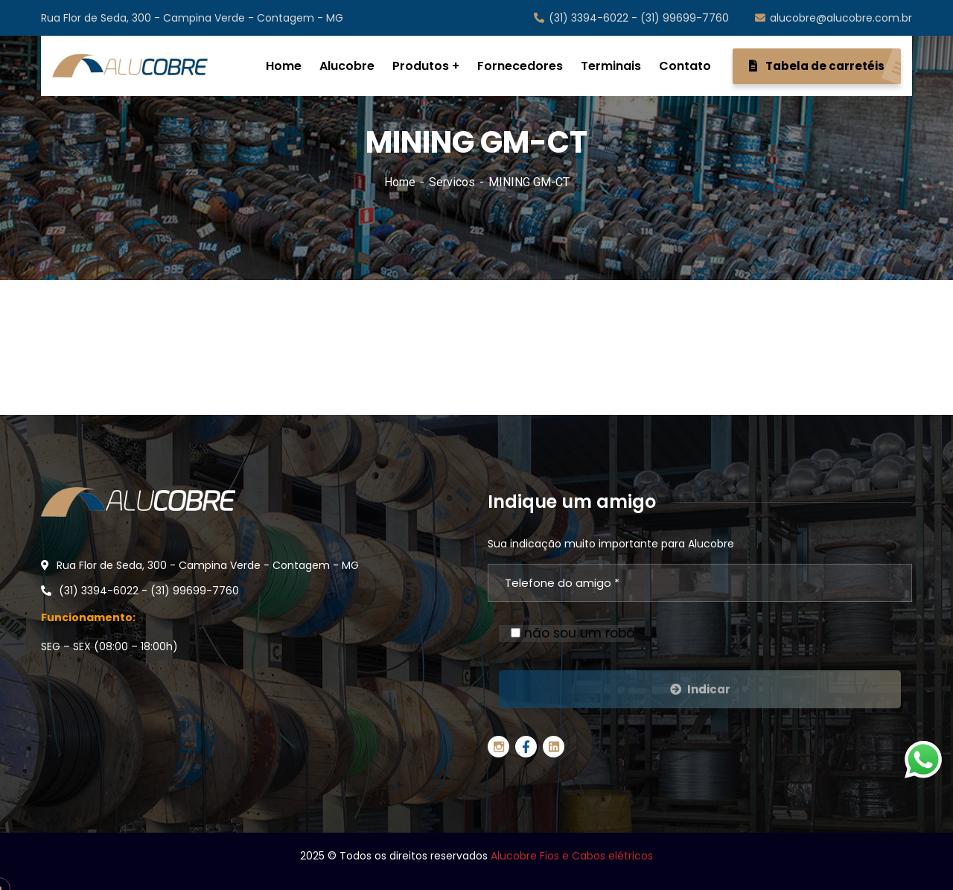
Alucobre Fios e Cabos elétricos (572, 855)
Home (399, 182)
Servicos (452, 182)
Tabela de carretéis (825, 66)
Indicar (700, 689)
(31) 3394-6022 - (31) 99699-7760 (631, 17)
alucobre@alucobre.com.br (833, 17)
